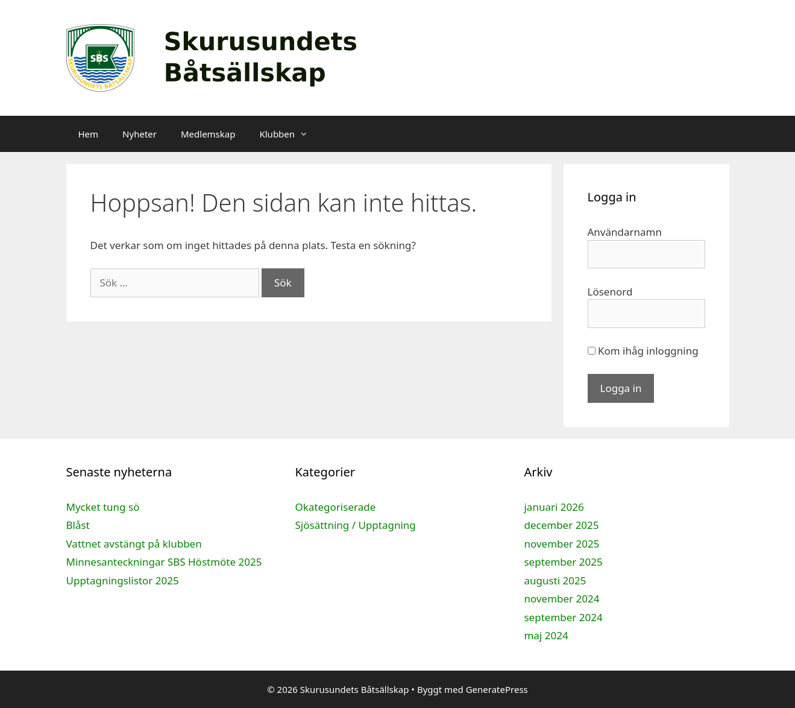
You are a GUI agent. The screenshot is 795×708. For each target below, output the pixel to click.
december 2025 (561, 525)
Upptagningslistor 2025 (122, 580)
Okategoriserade (335, 507)
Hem (88, 134)
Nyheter (139, 134)
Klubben (289, 134)
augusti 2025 (555, 580)
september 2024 (563, 617)
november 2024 (561, 598)
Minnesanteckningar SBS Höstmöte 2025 (164, 562)
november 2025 (561, 544)
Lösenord (610, 292)
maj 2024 (546, 635)
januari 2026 (553, 507)
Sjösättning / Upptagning (355, 525)
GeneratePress (497, 689)
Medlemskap (208, 134)
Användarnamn (625, 232)
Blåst (78, 525)
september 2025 (563, 562)
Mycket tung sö (103, 507)
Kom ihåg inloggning (643, 351)
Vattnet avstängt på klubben (134, 544)
